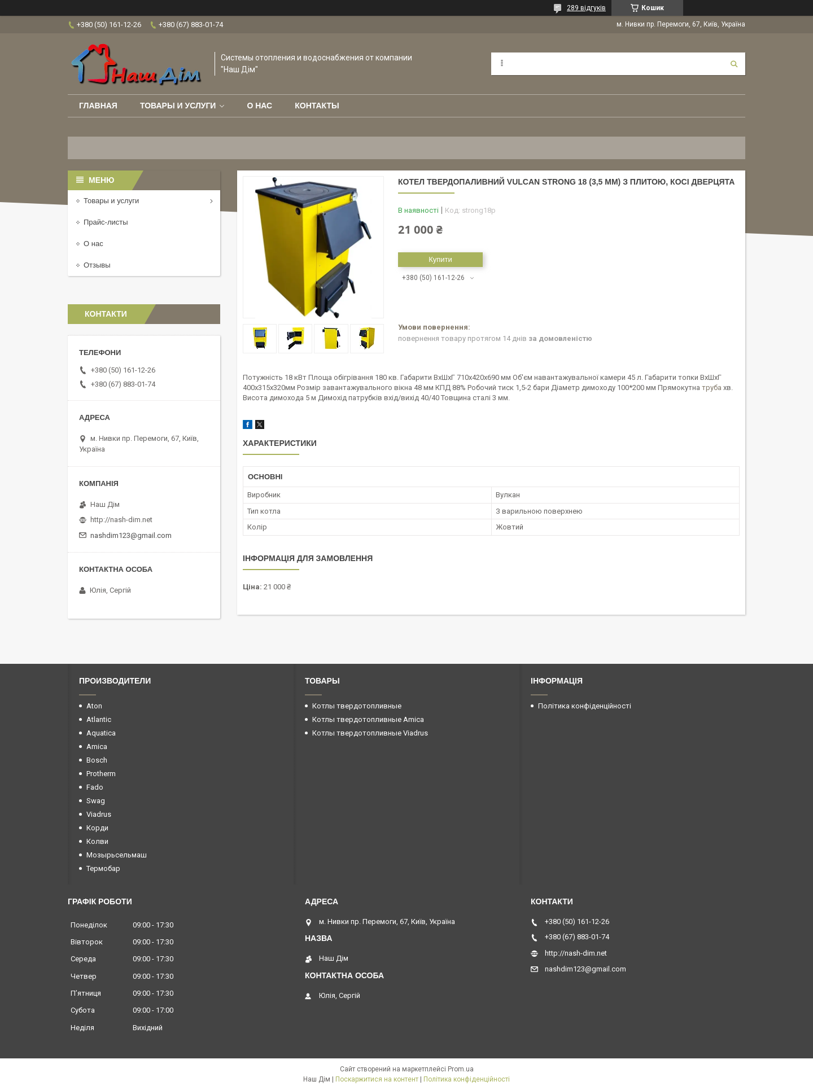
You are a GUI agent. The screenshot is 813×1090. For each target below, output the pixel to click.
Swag (95, 800)
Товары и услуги (178, 105)
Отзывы (97, 265)
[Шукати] (734, 63)
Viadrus (98, 814)
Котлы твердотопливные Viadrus (370, 733)
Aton (94, 706)
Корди (97, 828)
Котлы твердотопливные (356, 706)
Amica (96, 746)
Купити (440, 259)
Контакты (317, 105)
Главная (98, 105)
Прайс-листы (106, 222)
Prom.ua (461, 1069)
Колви (97, 841)
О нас (259, 105)
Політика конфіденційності (584, 706)
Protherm (101, 773)
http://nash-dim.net (121, 519)
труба (712, 387)
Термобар (103, 868)
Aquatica (101, 733)
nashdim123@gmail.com (131, 535)
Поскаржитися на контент (376, 1079)
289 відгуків (586, 8)
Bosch (96, 760)
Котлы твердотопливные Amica (368, 719)
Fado (94, 787)
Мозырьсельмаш (116, 855)
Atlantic (98, 719)
